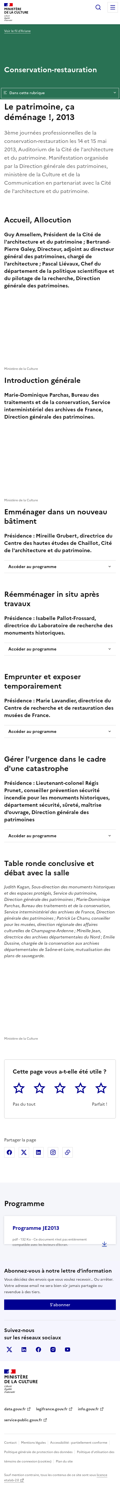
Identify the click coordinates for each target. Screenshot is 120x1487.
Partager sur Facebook (9, 1152)
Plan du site (64, 1461)
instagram (53, 1349)
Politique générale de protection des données (38, 1452)
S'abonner (60, 1305)
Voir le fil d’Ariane (17, 31)
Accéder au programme (32, 566)
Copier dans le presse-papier (67, 1152)
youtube (67, 1349)
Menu (113, 7)
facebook (38, 1349)
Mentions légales (33, 1442)
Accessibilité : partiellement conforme (78, 1442)
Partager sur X (24, 1152)
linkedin (24, 1349)
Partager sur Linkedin (38, 1152)
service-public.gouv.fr (23, 1420)
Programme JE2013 (35, 1228)
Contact (10, 1442)
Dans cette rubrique (60, 93)
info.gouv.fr (88, 1409)
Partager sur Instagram (53, 1152)
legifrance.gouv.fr (52, 1409)
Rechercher (98, 7)
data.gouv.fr (15, 1409)
